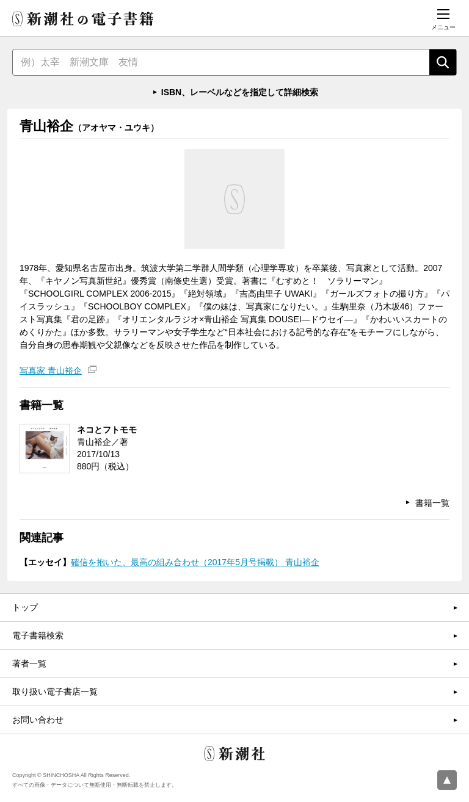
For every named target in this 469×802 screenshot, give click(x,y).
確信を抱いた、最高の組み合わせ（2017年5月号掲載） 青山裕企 (195, 562)
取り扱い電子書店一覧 (55, 691)
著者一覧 (29, 663)
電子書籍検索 (38, 635)
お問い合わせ (38, 719)
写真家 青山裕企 (51, 370)
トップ (25, 607)
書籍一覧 (432, 503)
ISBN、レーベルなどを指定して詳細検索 (239, 92)
